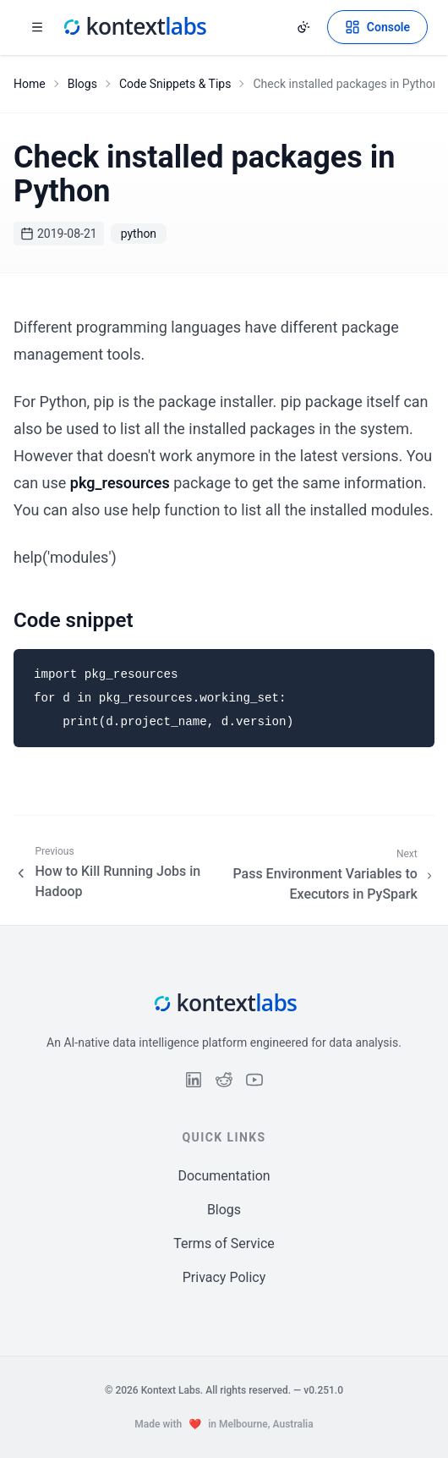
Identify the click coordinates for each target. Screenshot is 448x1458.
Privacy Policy (224, 1277)
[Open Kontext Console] (377, 27)
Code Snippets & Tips (175, 84)
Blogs (82, 84)
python (138, 233)
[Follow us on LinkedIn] (193, 1079)
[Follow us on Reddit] (224, 1079)
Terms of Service (224, 1243)
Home (30, 84)
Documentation (224, 1176)
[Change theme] (303, 27)
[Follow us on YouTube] (254, 1079)
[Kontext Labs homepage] (133, 27)
